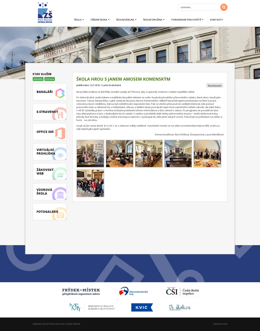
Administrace (220, 323)
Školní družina (152, 19)
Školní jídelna (125, 19)
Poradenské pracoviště (186, 19)
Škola (78, 19)
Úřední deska (99, 19)
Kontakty (216, 19)
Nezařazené (215, 85)
